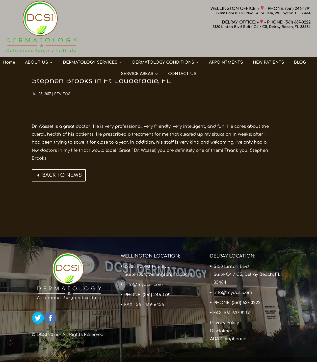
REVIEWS (62, 94)
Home (9, 43)
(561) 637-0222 (298, 22)
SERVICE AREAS (137, 54)
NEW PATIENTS (268, 43)
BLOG (300, 43)
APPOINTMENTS (226, 43)
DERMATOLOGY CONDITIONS (163, 43)
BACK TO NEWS (62, 175)
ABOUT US (36, 43)
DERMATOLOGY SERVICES (90, 43)
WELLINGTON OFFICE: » (237, 8)
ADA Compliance (228, 338)
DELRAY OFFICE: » (242, 22)
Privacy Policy (224, 322)
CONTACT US (182, 54)
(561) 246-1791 (298, 8)
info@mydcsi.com (143, 284)
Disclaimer (221, 331)
